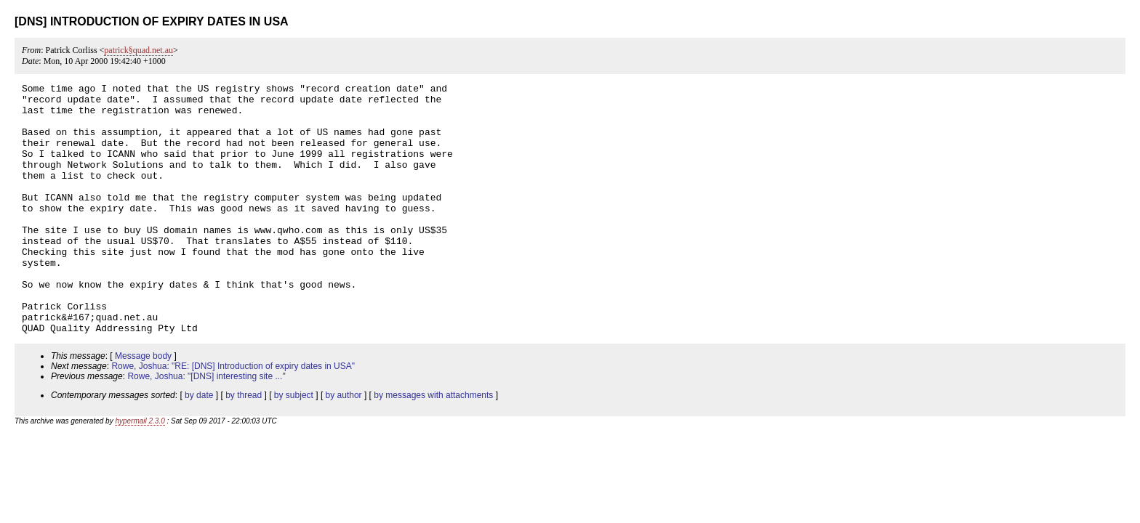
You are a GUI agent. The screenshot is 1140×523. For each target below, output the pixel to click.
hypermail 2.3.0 (139, 471)
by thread (243, 445)
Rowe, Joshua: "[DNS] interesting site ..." (206, 426)
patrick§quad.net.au (138, 50)
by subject (293, 445)
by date (199, 445)
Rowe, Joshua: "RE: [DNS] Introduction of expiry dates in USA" (233, 416)
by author (344, 445)
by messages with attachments (433, 445)
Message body (143, 406)
